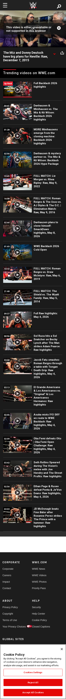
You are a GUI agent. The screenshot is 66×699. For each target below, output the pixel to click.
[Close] (62, 649)
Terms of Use (9, 620)
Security (36, 607)
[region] (33, 671)
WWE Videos (39, 575)
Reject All (33, 682)
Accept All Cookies (33, 692)
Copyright (7, 613)
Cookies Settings (33, 672)
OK (33, 28)
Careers (6, 575)
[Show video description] (54, 53)
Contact (6, 588)
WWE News (38, 568)
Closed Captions (39, 626)
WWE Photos (39, 581)
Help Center (38, 613)
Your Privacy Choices (9, 626)
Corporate (7, 568)
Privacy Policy (9, 607)
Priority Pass (39, 588)
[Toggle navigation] (5, 5)
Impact (6, 581)
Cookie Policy (39, 620)
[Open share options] (62, 53)
